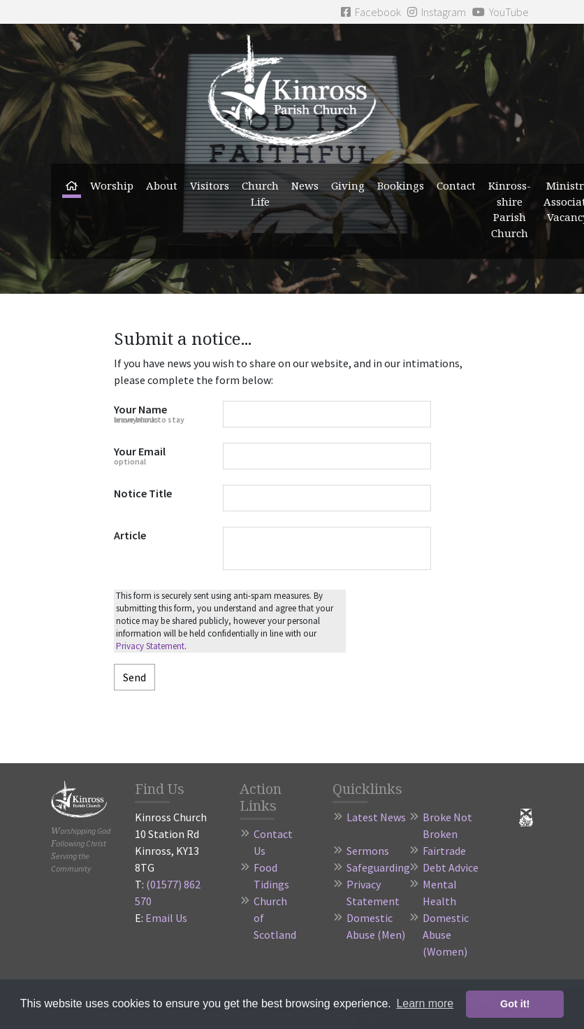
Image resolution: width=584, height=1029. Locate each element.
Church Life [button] (260, 193)
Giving (348, 185)
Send (134, 677)
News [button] (305, 185)
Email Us (166, 918)
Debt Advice (451, 867)
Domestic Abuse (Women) (446, 934)
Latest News (376, 817)
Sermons (367, 851)
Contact (456, 185)
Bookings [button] (400, 185)
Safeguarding (378, 867)
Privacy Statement (150, 646)
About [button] (161, 185)
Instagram (436, 12)
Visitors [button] (209, 185)
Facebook (371, 12)
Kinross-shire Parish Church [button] (509, 209)
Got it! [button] (515, 1003)
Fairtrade (444, 851)
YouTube (500, 12)
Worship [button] (111, 185)
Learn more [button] (424, 1003)
